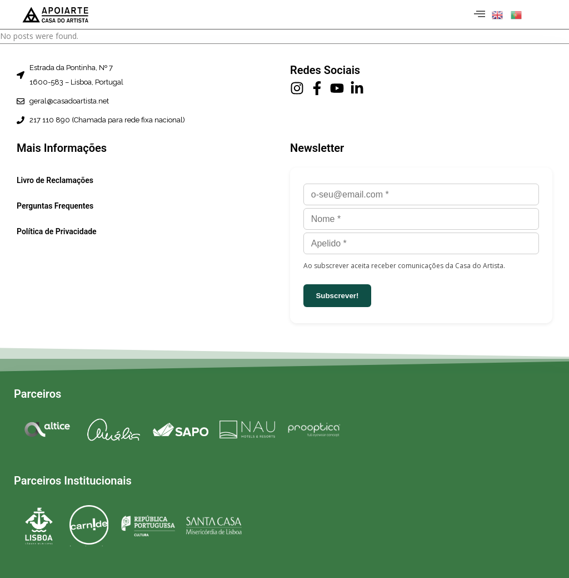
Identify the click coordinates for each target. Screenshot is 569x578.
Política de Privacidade (57, 232)
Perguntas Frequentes (55, 206)
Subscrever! (337, 296)
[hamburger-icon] (478, 14)
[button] (498, 14)
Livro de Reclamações (55, 180)
